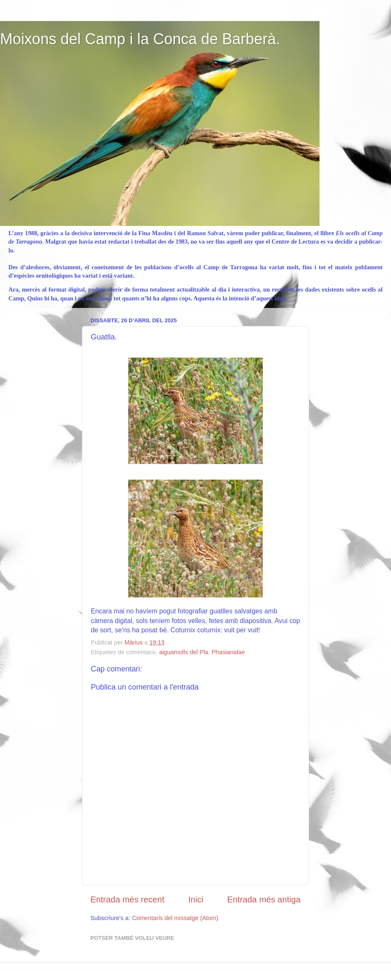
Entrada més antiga (264, 899)
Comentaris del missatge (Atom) (175, 918)
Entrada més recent (127, 899)
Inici (195, 899)
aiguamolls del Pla (183, 652)
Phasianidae (228, 652)
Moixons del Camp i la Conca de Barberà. (140, 39)
